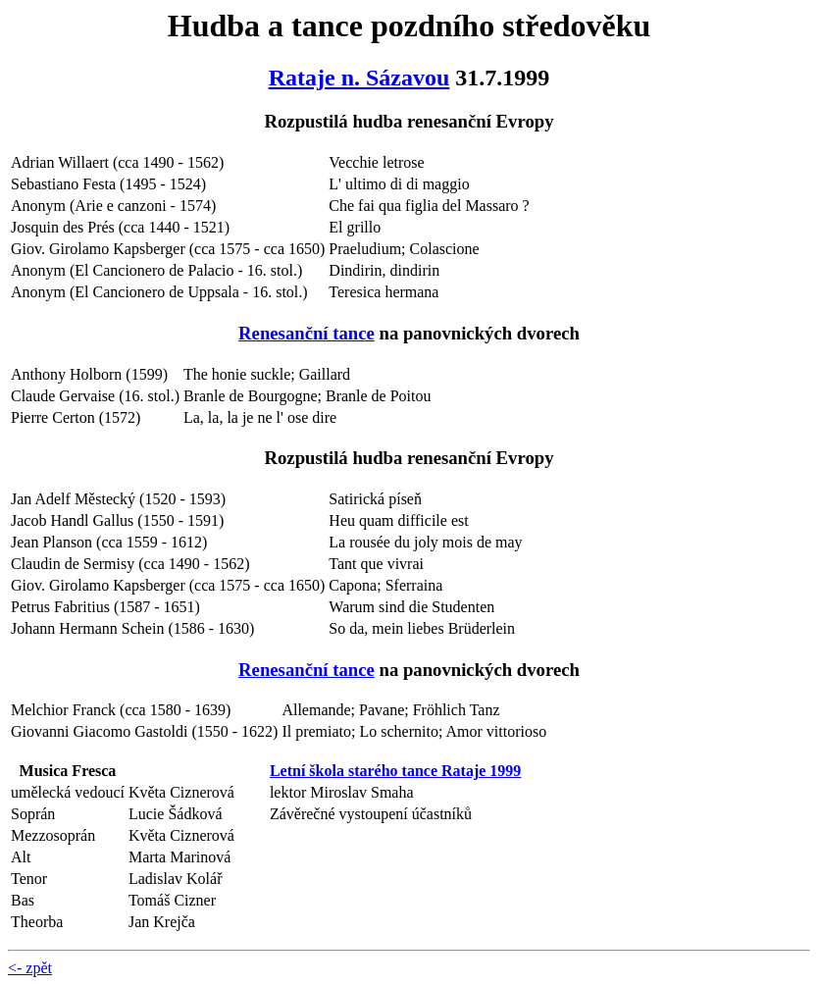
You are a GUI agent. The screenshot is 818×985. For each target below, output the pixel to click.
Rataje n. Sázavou (359, 77)
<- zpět (30, 967)
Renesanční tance (306, 333)
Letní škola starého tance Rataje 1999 (395, 770)
